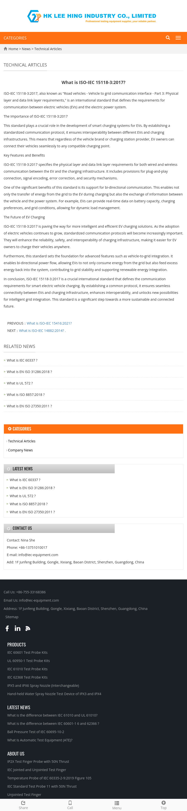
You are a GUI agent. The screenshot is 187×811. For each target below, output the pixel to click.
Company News (20, 450)
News (27, 49)
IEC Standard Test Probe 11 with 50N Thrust (42, 786)
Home (13, 49)
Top (163, 804)
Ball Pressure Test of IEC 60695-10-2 (35, 731)
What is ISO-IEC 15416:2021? (49, 323)
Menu (117, 804)
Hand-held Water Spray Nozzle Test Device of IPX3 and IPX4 (54, 693)
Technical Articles (47, 49)
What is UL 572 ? (20, 383)
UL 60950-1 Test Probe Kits (28, 660)
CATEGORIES (15, 38)
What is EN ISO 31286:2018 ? (29, 371)
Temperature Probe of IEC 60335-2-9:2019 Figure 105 (49, 778)
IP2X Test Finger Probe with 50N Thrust (38, 761)
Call (70, 804)
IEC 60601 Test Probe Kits (27, 652)
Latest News (18, 707)
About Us (15, 753)
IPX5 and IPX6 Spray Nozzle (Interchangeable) (43, 685)
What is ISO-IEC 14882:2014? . (42, 330)
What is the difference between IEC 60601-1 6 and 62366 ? (53, 723)
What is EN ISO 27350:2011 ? (29, 406)
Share (23, 804)
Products (16, 644)
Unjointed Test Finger (24, 794)
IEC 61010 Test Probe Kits (27, 669)
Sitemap (11, 617)
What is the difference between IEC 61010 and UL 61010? (52, 715)
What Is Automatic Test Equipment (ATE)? (39, 740)
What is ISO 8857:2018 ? (26, 394)
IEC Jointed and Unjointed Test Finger (36, 769)
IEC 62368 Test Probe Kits (27, 677)
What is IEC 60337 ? (22, 360)
